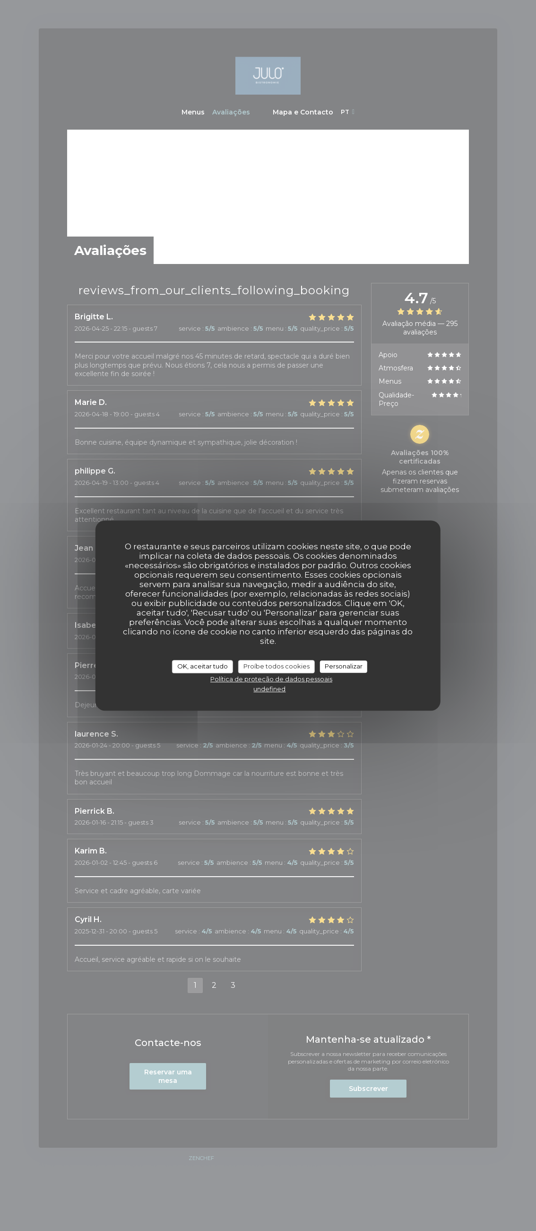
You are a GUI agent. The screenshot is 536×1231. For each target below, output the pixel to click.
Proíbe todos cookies (276, 666)
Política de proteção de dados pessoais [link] (271, 679)
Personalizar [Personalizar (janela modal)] (344, 666)
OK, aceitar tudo (202, 666)
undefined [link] (269, 689)
